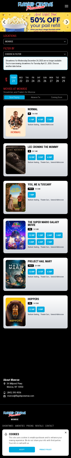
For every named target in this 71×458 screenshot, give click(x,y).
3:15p (40, 272)
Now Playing (14, 97)
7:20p (49, 242)
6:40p (40, 242)
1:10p (31, 119)
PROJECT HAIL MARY (40, 261)
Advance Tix (35, 97)
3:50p (40, 309)
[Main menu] (66, 6)
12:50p (32, 309)
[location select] (35, 41)
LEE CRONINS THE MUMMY (43, 147)
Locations (9, 36)
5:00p (31, 242)
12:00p (32, 272)
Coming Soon (56, 97)
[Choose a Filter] (35, 54)
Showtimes (7, 426)
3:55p (40, 157)
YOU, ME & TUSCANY (39, 184)
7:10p (49, 119)
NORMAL (33, 109)
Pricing (30, 426)
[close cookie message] (65, 432)
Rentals (39, 426)
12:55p (32, 157)
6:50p (49, 157)
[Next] (66, 22)
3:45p (58, 235)
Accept (22, 450)
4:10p (40, 119)
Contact (49, 426)
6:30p (49, 272)
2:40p (49, 235)
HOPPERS (33, 299)
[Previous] (4, 22)
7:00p (31, 195)
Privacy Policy (45, 450)
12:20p (32, 235)
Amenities (20, 426)
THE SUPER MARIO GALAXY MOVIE (43, 223)
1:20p (40, 235)
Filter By (8, 48)
